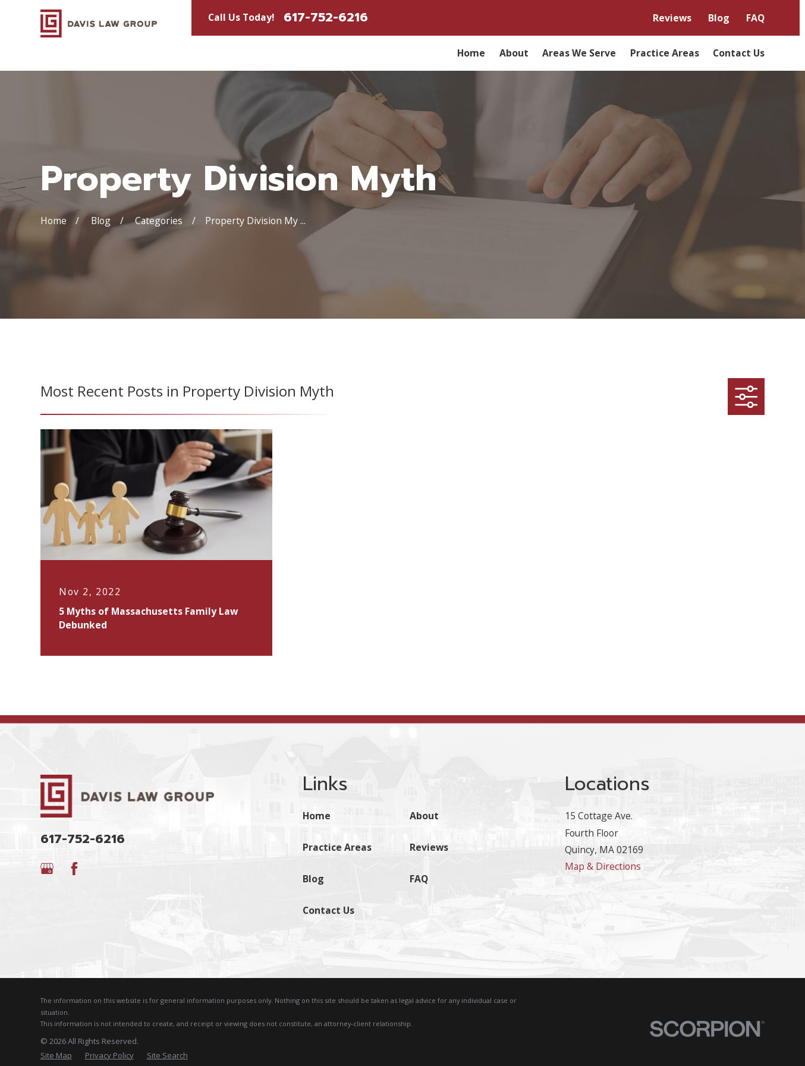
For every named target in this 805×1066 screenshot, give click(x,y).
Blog (718, 17)
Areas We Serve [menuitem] (579, 52)
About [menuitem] (514, 52)
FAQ (755, 17)
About (424, 815)
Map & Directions (603, 866)
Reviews (672, 17)
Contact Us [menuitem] (739, 52)
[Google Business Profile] (47, 868)
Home (317, 815)
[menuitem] (56, 1056)
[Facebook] (74, 868)
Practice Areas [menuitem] (664, 52)
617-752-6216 (326, 17)
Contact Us (328, 910)
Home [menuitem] (471, 52)
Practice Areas (337, 847)
